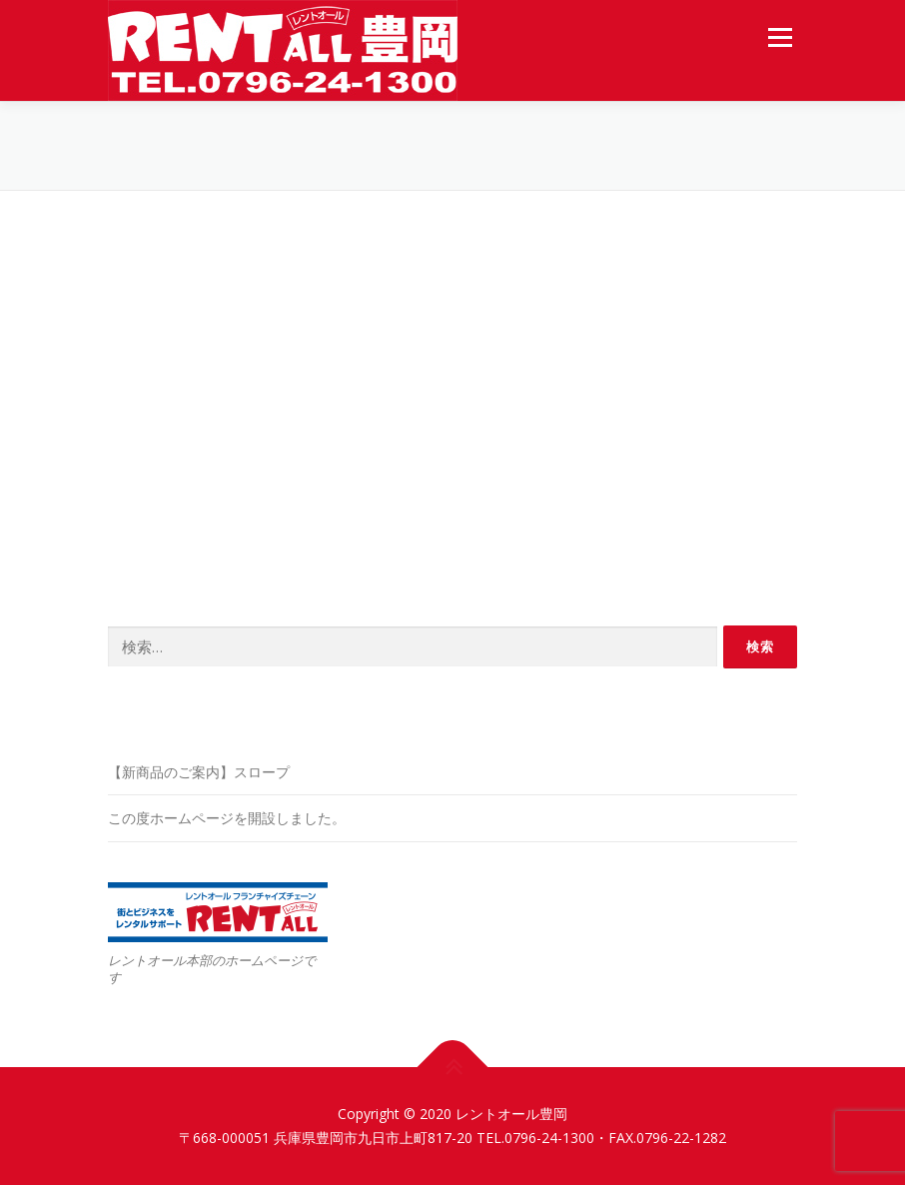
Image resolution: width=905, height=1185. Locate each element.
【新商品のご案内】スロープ (199, 771)
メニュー (779, 37)
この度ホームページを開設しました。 (227, 817)
